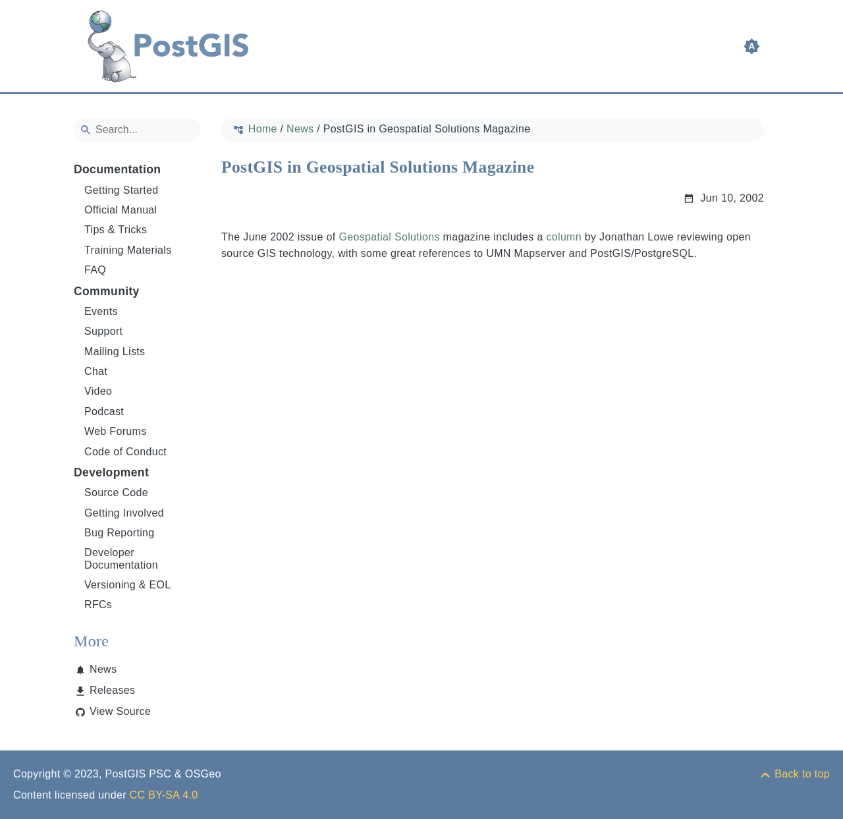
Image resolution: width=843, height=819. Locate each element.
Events (101, 311)
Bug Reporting (119, 532)
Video (98, 391)
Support (103, 331)
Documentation (117, 169)
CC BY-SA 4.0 (164, 795)
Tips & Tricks (115, 229)
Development (111, 472)
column (564, 236)
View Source (120, 711)
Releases (112, 690)
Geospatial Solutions (389, 236)
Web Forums (115, 431)
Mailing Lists (114, 351)
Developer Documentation (121, 558)
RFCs (98, 604)
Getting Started (121, 190)
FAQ (95, 269)
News (103, 669)
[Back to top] (794, 773)
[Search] (137, 130)
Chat (95, 371)
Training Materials (128, 250)
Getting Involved (124, 513)
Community (107, 291)
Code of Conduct (125, 451)
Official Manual (120, 209)
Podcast (104, 411)
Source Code (116, 492)
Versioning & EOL (127, 584)
